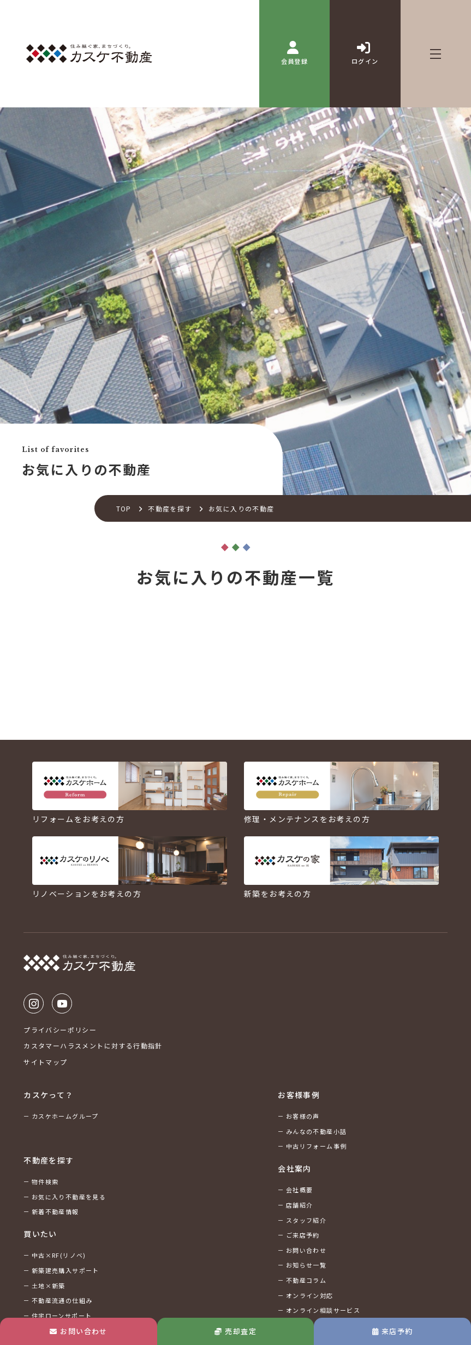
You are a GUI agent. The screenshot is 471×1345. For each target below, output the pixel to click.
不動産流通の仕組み (62, 1300)
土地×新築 (48, 1285)
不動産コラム (306, 1280)
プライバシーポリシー (60, 1029)
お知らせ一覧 (306, 1264)
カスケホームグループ (65, 1116)
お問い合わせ (79, 1331)
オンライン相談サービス (323, 1310)
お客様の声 (303, 1116)
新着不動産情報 (55, 1211)
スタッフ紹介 (306, 1220)
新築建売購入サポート (65, 1270)
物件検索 (45, 1181)
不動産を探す (170, 508)
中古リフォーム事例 (316, 1146)
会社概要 (299, 1189)
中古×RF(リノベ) (59, 1255)
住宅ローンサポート (62, 1315)
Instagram (33, 1003)
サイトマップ (45, 1061)
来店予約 (392, 1331)
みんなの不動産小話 (316, 1131)
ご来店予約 (303, 1235)
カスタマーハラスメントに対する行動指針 (93, 1045)
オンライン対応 (309, 1295)
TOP (124, 508)
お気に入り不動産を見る (69, 1196)
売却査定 (235, 1331)
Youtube (62, 1003)
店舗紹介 (299, 1205)
